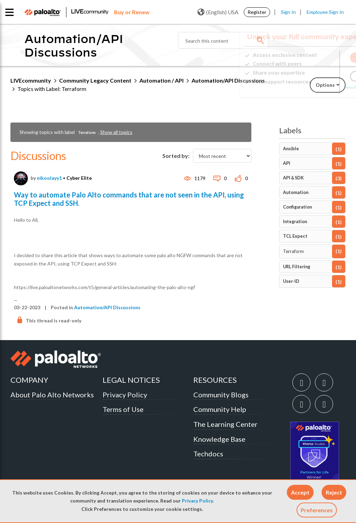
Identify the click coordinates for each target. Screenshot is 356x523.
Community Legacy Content (95, 80)
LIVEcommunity (30, 80)
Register (257, 12)
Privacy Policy (197, 501)
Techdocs (208, 453)
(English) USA (217, 12)
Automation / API (161, 80)
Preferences (317, 510)
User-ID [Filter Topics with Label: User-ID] (291, 281)
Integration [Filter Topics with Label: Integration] (295, 221)
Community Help (219, 409)
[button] (300, 492)
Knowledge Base (219, 439)
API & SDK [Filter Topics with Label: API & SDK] (293, 177)
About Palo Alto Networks (52, 394)
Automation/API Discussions (107, 307)
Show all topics (116, 132)
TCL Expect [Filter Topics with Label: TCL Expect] (295, 236)
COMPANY (29, 380)
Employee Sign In (325, 12)
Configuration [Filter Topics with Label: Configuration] (297, 207)
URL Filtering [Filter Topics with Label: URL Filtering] (296, 266)
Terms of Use (123, 409)
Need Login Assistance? (314, 87)
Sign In (288, 12)
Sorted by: (175, 155)
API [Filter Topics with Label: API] (286, 163)
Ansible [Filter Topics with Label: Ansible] (291, 148)
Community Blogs (221, 394)
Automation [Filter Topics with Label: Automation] (295, 192)
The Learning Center (225, 424)
